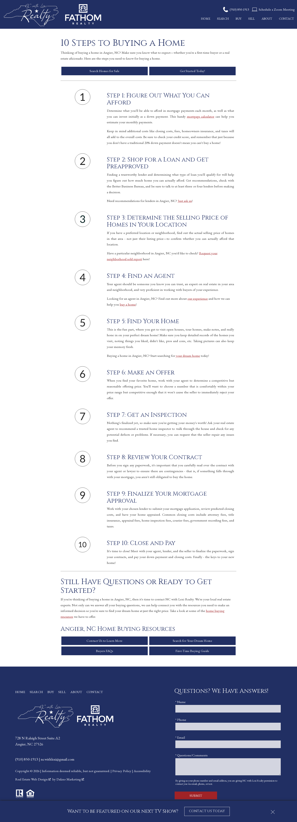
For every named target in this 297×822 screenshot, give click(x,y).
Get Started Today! (192, 71)
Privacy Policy (121, 772)
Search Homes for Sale (104, 71)
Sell (251, 18)
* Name (180, 703)
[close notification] (273, 811)
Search (223, 18)
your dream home (188, 356)
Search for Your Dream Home (192, 641)
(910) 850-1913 (27, 760)
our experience (198, 299)
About (267, 18)
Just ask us (185, 201)
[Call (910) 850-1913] (236, 9)
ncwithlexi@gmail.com (57, 760)
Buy (239, 18)
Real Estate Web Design (33, 780)
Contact (286, 18)
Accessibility (142, 772)
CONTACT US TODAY (207, 811)
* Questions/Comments (191, 756)
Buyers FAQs (104, 652)
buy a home (128, 305)
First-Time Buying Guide (192, 652)
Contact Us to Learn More (104, 641)
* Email (180, 738)
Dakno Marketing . (70, 780)
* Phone (180, 721)
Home (205, 18)
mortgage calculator (200, 117)
